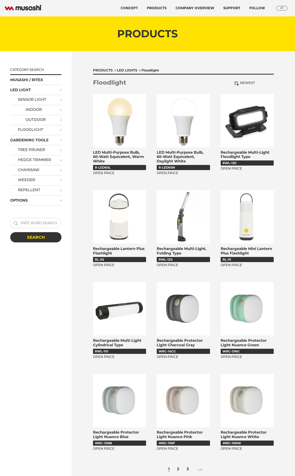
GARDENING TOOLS (29, 140)
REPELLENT (29, 190)
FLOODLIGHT (30, 130)
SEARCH (36, 237)
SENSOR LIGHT (32, 100)
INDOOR (34, 110)
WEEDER (26, 180)
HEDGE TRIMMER (34, 160)
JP (282, 8)
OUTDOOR (36, 120)
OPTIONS (19, 200)
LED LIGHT (20, 90)
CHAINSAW (28, 170)
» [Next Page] (200, 469)
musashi (23, 8)
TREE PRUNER (31, 150)
